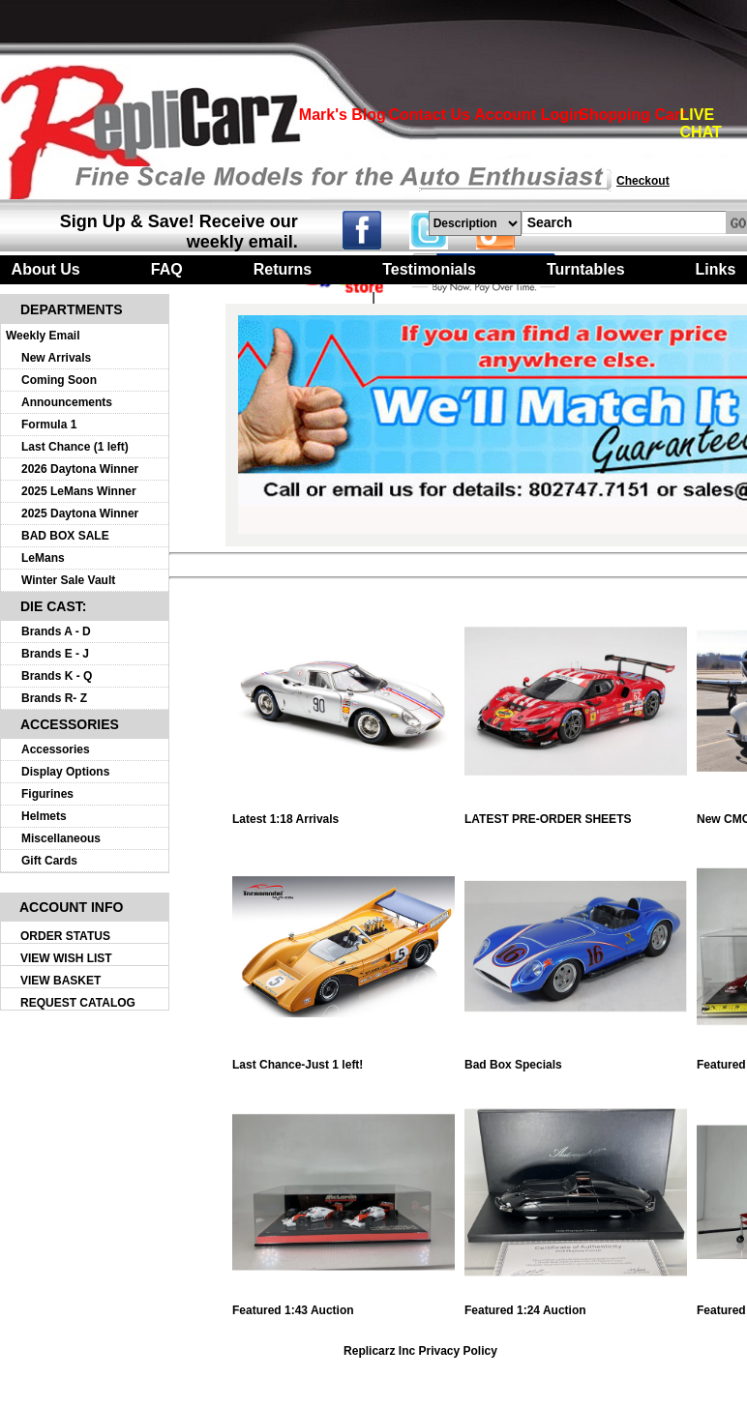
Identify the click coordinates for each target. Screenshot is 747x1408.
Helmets (44, 816)
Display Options (65, 771)
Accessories (55, 749)
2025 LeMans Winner (78, 491)
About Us (46, 269)
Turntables (586, 269)
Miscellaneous (61, 838)
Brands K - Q (56, 676)
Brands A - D (56, 631)
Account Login (528, 114)
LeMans (43, 558)
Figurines (47, 794)
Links (716, 269)
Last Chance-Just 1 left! (343, 1059)
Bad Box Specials (575, 1059)
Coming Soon (59, 380)
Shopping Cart (632, 114)
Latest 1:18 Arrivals (343, 814)
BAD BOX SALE (65, 536)
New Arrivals (56, 358)
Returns (283, 269)
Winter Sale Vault (68, 580)
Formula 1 (48, 424)
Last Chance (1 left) (75, 447)
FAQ (167, 269)
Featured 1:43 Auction (343, 1305)
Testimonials (429, 269)
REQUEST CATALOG (77, 1003)
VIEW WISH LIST (66, 958)
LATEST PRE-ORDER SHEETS (575, 814)
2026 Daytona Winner (79, 469)
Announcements (66, 402)
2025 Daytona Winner (79, 513)
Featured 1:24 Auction (575, 1305)
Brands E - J (55, 653)
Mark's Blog (342, 114)
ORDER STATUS (65, 936)
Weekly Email (43, 335)
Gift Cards (49, 860)
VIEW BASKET (60, 980)
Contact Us (428, 114)
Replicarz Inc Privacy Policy (420, 1351)
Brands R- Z (54, 698)
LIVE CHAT (701, 123)
